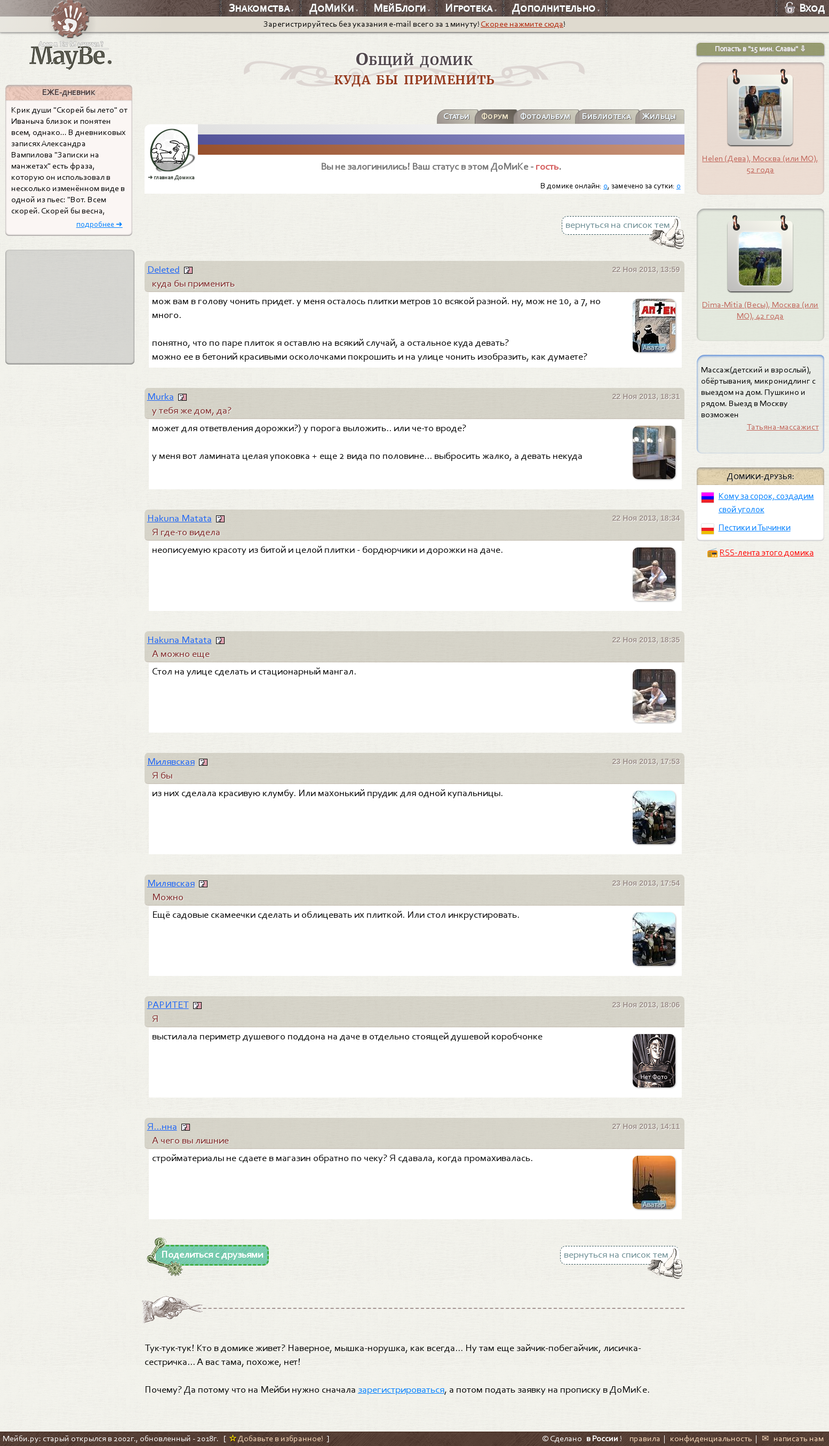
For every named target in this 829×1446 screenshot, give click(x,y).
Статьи (444, 116)
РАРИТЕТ (168, 1005)
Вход (805, 8)
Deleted (163, 269)
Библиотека (602, 116)
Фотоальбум (537, 116)
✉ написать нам (793, 1438)
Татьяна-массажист (783, 427)
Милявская (171, 761)
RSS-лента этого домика (767, 552)
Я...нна (162, 1126)
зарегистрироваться (401, 1389)
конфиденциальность (711, 1438)
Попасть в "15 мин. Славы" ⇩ (760, 48)
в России (602, 1438)
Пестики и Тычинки (755, 527)
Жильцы (658, 116)
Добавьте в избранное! (276, 1438)
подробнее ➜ (99, 224)
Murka (160, 396)
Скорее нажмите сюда (522, 24)
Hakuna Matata (179, 518)
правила (644, 1438)
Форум (485, 116)
